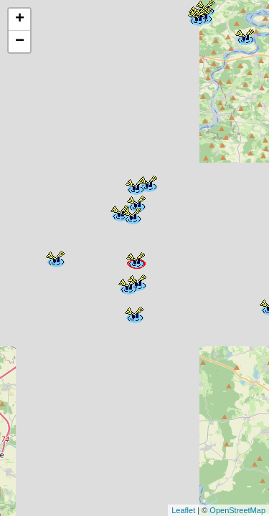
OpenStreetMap (237, 510)
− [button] (19, 41)
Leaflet (183, 510)
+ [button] (19, 19)
